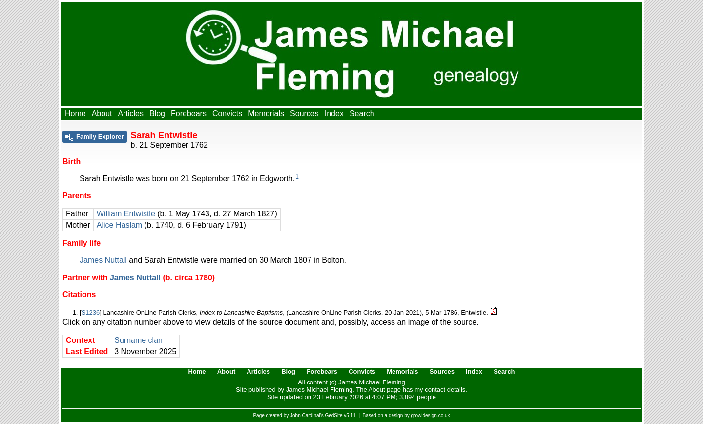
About (102, 113)
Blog (157, 113)
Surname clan (138, 340)
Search (362, 113)
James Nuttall (103, 260)
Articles (131, 113)
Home (75, 113)
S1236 (91, 312)
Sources (304, 113)
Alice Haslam (119, 225)
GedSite (333, 415)
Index (334, 113)
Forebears (189, 113)
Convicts (227, 113)
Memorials (266, 113)
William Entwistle (126, 214)
